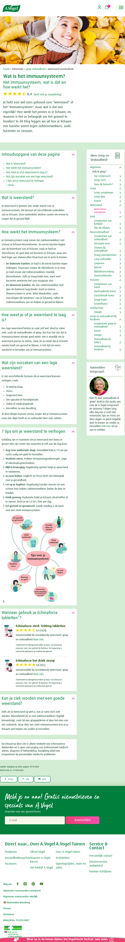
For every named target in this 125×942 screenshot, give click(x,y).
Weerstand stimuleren (100, 211)
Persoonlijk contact (100, 856)
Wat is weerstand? (16, 163)
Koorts (97, 201)
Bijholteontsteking (104, 271)
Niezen (98, 267)
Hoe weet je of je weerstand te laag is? (27, 172)
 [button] (121, 7)
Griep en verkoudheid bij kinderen (103, 318)
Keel (92, 216)
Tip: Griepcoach (102, 176)
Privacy (7, 909)
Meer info (38, 639)
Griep (93, 188)
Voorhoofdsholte (103, 275)
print (48, 779)
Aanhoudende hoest (105, 291)
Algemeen (95, 167)
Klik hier (106, 426)
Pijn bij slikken (102, 228)
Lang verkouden (102, 259)
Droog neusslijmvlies (105, 255)
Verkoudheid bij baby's (102, 341)
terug (10, 779)
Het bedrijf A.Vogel (41, 868)
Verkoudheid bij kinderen (102, 348)
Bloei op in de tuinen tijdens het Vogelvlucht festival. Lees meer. (65, 939)
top (29, 779)
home (6, 69)
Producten (11, 852)
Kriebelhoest (101, 304)
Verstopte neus (102, 243)
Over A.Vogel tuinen (68, 852)
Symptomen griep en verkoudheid (105, 325)
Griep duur (99, 196)
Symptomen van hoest (103, 286)
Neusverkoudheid (99, 232)
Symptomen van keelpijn (103, 222)
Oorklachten (96, 308)
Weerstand (96, 205)
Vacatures (11, 864)
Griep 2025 (100, 180)
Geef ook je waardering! (52, 94)
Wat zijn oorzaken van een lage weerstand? (29, 176)
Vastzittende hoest (104, 295)
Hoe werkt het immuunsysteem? (23, 168)
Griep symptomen (103, 192)
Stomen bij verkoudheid (100, 249)
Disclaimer (8, 915)
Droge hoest (100, 299)
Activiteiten (63, 858)
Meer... (11, 185)
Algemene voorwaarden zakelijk (20, 897)
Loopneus (99, 263)
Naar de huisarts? (103, 184)
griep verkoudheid (35, 69)
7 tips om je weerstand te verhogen (25, 180)
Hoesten (94, 280)
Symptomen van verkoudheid (103, 238)
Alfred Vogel (37, 852)
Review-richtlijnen (100, 871)
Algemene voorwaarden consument (22, 891)
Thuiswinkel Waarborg (16, 903)
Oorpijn (98, 312)
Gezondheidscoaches (17, 858)
